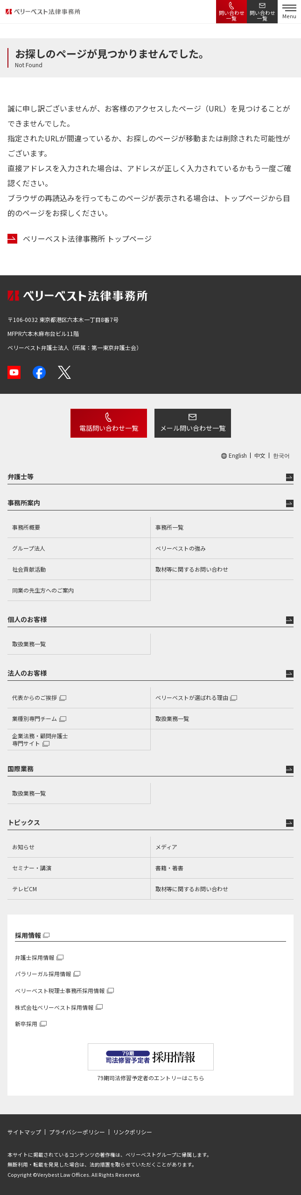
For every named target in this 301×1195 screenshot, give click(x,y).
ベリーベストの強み (180, 548)
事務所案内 (23, 502)
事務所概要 (26, 527)
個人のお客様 (27, 619)
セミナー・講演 (31, 868)
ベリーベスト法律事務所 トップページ (87, 239)
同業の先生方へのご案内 (43, 590)
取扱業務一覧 (29, 644)
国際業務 (20, 768)
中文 (260, 455)
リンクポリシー (132, 1132)
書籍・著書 (169, 868)
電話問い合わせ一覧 (108, 428)
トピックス (23, 822)
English (238, 455)
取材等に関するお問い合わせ (191, 569)
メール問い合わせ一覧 (192, 428)
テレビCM (24, 889)
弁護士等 (20, 476)
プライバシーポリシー (77, 1132)
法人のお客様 (27, 673)
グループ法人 (28, 548)
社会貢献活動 (29, 569)
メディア (166, 847)
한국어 (281, 455)
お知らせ (23, 847)
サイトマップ (24, 1132)
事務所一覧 (169, 527)
